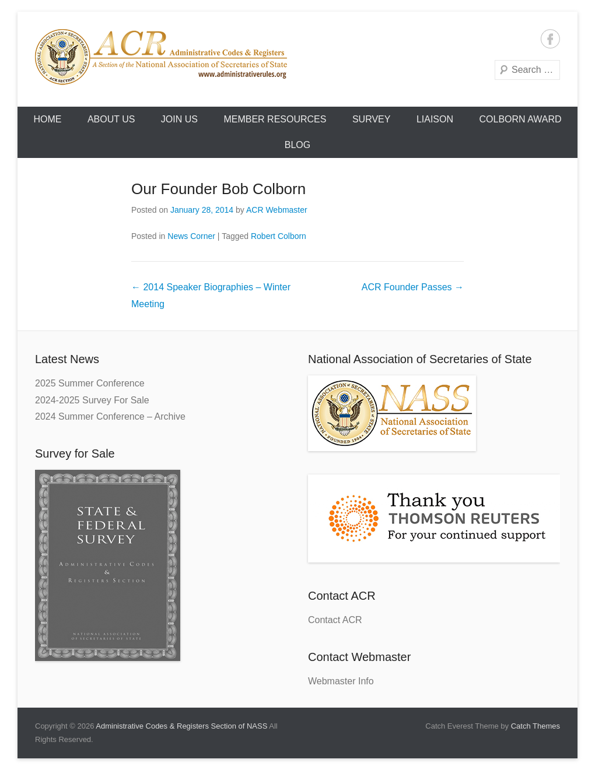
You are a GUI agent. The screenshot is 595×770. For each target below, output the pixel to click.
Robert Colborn (278, 236)
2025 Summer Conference (90, 383)
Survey (371, 119)
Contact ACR (335, 620)
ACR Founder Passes (413, 287)
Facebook (550, 38)
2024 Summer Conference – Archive (110, 416)
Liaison (434, 119)
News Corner (191, 236)
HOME (47, 119)
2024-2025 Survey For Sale (92, 400)
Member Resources (274, 119)
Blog (297, 145)
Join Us (179, 119)
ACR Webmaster (276, 210)
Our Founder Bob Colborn (218, 189)
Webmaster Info (341, 681)
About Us (111, 119)
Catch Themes (535, 726)
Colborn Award (520, 119)
